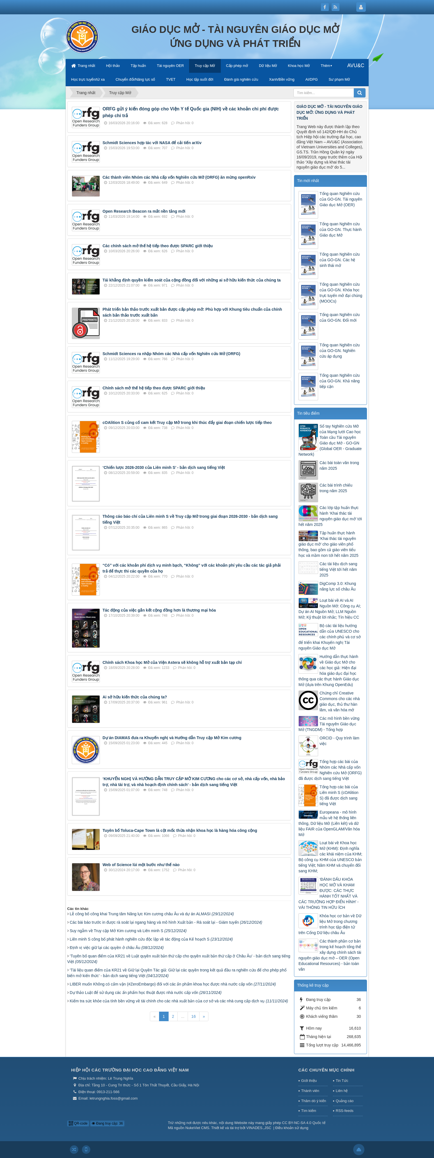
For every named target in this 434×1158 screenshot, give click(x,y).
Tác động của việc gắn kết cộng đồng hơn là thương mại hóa (159, 610)
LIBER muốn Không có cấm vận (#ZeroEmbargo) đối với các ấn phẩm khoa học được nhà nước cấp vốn (173, 984)
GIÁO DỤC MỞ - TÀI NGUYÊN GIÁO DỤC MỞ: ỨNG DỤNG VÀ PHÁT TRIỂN (329, 112)
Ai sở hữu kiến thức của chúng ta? (135, 697)
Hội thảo (113, 65)
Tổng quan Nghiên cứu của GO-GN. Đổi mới (340, 317)
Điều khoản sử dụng (291, 1128)
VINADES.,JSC (258, 1128)
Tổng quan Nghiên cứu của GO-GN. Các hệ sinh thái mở (340, 260)
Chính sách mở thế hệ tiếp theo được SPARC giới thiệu (154, 388)
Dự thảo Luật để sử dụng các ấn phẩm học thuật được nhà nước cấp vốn (146, 992)
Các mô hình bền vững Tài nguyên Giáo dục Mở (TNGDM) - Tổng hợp (328, 724)
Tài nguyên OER (170, 65)
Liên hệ (342, 1091)
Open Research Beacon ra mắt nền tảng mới (144, 211)
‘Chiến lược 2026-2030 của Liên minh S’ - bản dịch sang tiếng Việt (164, 467)
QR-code (78, 1123)
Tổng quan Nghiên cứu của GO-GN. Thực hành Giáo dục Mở (341, 229)
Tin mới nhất (308, 180)
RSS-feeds (344, 1111)
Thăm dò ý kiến (313, 1101)
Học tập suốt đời (199, 79)
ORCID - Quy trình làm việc (339, 741)
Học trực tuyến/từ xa (88, 79)
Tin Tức (342, 1080)
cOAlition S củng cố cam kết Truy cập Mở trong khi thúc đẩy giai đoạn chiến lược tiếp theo (187, 422)
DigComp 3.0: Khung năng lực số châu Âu (338, 586)
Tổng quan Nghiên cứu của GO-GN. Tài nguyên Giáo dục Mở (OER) (341, 199)
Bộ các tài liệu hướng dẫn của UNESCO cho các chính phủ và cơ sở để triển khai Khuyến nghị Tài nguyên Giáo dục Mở (329, 636)
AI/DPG (311, 79)
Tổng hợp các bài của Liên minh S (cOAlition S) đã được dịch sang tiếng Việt (339, 795)
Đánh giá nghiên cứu (241, 79)
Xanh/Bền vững (281, 79)
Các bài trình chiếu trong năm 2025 (336, 488)
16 (193, 1016)
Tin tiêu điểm (308, 413)
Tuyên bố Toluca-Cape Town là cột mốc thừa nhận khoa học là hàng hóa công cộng (180, 830)
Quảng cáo (344, 1101)
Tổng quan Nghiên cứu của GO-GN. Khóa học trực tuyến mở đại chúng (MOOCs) (341, 292)
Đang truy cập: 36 (107, 1123)
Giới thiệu (309, 1080)
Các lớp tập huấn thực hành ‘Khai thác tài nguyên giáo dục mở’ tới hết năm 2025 (330, 516)
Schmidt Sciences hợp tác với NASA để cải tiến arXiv (152, 142)
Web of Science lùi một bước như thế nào (141, 864)
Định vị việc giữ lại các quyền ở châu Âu (117, 947)
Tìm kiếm (308, 1111)
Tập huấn (138, 65)
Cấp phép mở (237, 65)
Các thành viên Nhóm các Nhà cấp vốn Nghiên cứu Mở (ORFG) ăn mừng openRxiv (179, 177)
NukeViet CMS (197, 1128)
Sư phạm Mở (339, 79)
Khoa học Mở (299, 65)
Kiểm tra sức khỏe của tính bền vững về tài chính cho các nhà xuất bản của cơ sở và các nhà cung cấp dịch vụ (179, 1001)
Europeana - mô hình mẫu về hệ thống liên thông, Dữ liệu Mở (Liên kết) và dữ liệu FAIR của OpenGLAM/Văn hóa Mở (329, 823)
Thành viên (310, 1091)
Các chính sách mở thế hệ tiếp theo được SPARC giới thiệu (158, 246)
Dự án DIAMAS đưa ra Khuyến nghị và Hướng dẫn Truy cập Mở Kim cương (172, 737)
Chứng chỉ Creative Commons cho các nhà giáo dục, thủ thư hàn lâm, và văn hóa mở (340, 701)
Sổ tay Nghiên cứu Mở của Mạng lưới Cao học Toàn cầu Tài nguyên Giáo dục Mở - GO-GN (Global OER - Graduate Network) (330, 440)
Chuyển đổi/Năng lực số (135, 79)
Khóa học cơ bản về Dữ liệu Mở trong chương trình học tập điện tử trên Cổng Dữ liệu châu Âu (329, 924)
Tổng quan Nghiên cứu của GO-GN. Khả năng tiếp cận (340, 381)
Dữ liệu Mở (268, 65)
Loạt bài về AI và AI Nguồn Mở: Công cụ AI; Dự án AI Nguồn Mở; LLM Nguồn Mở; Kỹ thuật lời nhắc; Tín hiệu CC (329, 608)
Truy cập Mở (205, 65)
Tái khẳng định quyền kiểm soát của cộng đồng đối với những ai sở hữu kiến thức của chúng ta (192, 280)
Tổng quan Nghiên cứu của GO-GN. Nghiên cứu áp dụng (340, 350)
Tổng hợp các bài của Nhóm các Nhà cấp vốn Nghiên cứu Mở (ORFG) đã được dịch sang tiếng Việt (330, 770)
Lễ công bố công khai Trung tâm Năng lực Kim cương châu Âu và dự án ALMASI (152, 914)
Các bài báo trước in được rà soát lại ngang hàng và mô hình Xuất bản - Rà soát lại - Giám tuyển (166, 922)
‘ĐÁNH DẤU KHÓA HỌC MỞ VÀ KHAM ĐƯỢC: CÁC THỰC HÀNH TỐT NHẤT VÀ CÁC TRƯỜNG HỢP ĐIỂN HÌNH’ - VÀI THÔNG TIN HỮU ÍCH (328, 893)
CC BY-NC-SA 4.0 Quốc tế (303, 1123)
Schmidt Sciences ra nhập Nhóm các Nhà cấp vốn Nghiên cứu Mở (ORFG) (171, 353)
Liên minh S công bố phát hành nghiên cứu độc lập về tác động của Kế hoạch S (151, 939)
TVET (170, 79)
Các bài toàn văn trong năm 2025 (339, 465)
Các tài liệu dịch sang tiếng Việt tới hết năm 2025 (338, 569)
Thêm (325, 65)
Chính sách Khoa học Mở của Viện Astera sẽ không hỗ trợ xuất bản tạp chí (172, 662)
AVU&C (355, 65)
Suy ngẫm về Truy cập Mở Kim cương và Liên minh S (128, 930)
